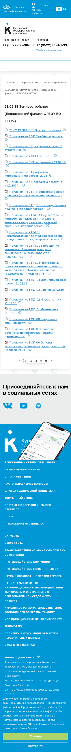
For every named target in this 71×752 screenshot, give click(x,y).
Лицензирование (55, 82)
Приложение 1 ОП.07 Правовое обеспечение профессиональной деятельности (30, 332)
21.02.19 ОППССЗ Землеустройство (35, 130)
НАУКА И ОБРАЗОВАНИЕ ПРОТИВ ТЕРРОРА (33, 576)
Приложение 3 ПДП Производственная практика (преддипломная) (35, 207)
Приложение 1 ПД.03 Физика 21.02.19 (37, 289)
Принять (35, 736)
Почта (9, 516)
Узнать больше (28, 728)
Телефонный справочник (48, 50)
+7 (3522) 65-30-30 (18, 45)
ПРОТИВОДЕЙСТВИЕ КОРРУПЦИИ (27, 561)
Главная (10, 82)
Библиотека (14, 626)
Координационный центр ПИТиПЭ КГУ (33, 619)
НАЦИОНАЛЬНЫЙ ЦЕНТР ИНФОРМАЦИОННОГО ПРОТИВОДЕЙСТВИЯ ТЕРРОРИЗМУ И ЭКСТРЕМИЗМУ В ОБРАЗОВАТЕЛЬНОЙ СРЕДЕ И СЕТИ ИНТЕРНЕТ (34, 592)
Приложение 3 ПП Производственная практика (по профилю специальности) (34, 193)
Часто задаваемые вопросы (26, 483)
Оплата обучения (18, 476)
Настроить (35, 746)
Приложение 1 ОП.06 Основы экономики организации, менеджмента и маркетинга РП (35, 346)
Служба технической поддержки (30, 490)
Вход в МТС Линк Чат (20, 644)
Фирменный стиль (19, 497)
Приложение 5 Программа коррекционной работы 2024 (26, 173)
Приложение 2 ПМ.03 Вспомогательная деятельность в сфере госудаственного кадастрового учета (34, 235)
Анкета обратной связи (22, 469)
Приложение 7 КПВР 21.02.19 (30, 156)
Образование (29, 82)
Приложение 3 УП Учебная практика (36, 136)
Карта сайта (14, 543)
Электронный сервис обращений (30, 462)
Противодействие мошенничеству (31, 568)
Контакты (12, 536)
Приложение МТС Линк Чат (25, 523)
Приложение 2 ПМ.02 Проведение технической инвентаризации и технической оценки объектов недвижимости (32, 251)
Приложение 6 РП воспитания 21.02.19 (37, 162)
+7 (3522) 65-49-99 (51, 45)
